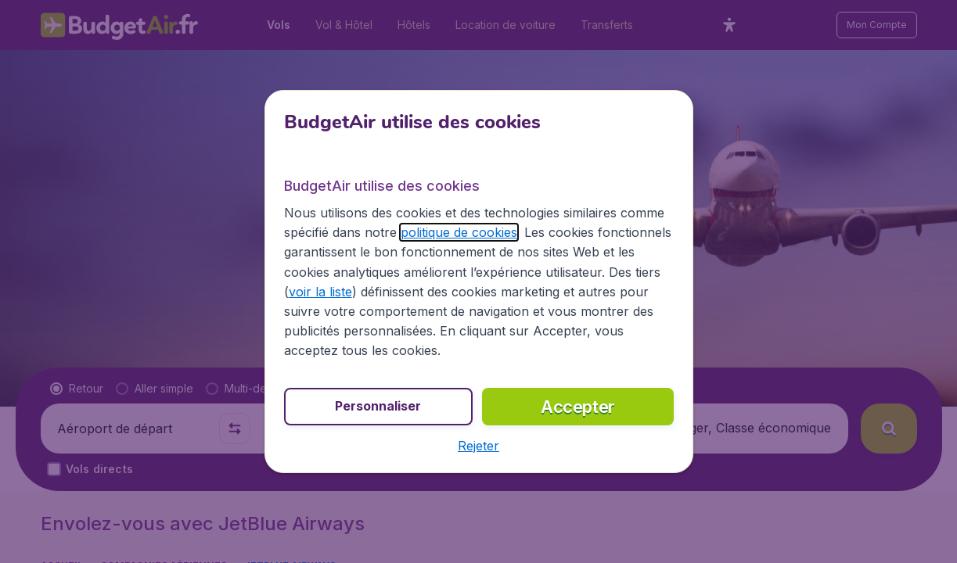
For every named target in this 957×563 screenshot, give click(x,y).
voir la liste (320, 291)
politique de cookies (459, 232)
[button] (478, 446)
